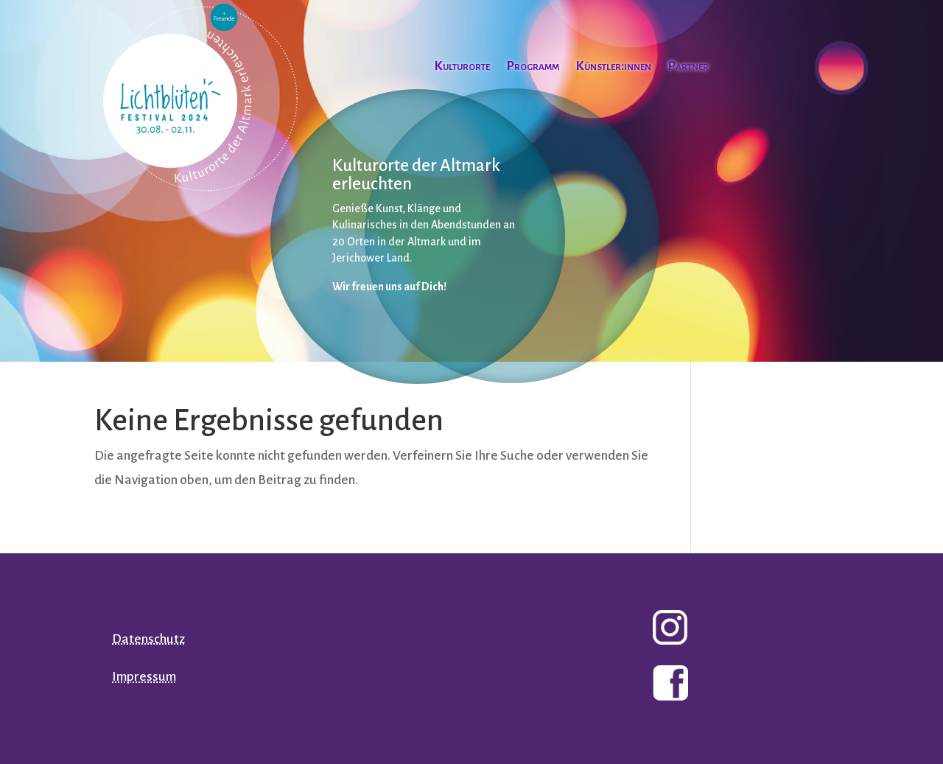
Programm (532, 67)
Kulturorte (462, 67)
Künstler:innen (613, 67)
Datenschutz (148, 639)
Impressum (144, 677)
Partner (688, 67)
